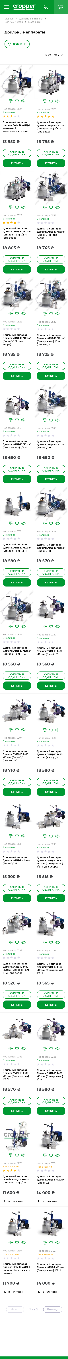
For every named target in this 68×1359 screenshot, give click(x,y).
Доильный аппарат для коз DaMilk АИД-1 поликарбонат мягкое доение (16, 1269)
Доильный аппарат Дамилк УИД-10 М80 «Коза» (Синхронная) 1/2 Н (50, 968)
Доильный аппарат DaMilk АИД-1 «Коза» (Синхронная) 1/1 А (16, 1179)
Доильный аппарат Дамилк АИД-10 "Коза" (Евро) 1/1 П (51, 548)
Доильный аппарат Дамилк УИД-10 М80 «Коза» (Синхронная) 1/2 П (16, 1075)
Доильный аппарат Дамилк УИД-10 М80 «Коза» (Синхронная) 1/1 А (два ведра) (16, 968)
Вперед (52, 1309)
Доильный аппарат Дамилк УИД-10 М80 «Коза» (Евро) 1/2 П (50, 754)
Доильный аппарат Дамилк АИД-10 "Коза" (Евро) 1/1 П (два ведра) (17, 340)
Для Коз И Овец (14, 22)
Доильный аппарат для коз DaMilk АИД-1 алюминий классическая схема (16, 127)
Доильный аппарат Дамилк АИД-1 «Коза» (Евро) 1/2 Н (50, 1180)
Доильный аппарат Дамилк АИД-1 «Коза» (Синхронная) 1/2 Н (50, 1267)
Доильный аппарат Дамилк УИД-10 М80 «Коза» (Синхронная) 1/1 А (50, 1075)
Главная (9, 19)
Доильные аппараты (31, 19)
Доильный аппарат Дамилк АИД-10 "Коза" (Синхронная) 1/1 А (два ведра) (51, 340)
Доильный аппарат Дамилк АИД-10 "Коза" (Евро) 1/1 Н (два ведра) (51, 233)
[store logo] (24, 7)
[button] (10, 101)
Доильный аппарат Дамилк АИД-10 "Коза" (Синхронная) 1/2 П (17, 548)
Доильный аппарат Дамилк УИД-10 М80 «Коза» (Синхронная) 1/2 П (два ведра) (50, 862)
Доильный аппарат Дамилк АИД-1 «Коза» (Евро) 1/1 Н (16, 860)
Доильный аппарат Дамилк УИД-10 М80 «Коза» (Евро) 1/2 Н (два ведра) (15, 756)
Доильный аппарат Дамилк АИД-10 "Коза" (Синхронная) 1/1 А (17, 651)
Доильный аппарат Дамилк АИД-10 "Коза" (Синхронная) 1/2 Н (17, 444)
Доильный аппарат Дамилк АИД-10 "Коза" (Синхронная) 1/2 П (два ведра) (51, 127)
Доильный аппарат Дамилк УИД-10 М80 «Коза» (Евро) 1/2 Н (50, 651)
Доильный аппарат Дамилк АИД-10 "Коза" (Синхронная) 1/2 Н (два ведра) (17, 233)
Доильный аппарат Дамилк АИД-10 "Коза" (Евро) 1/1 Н (51, 444)
